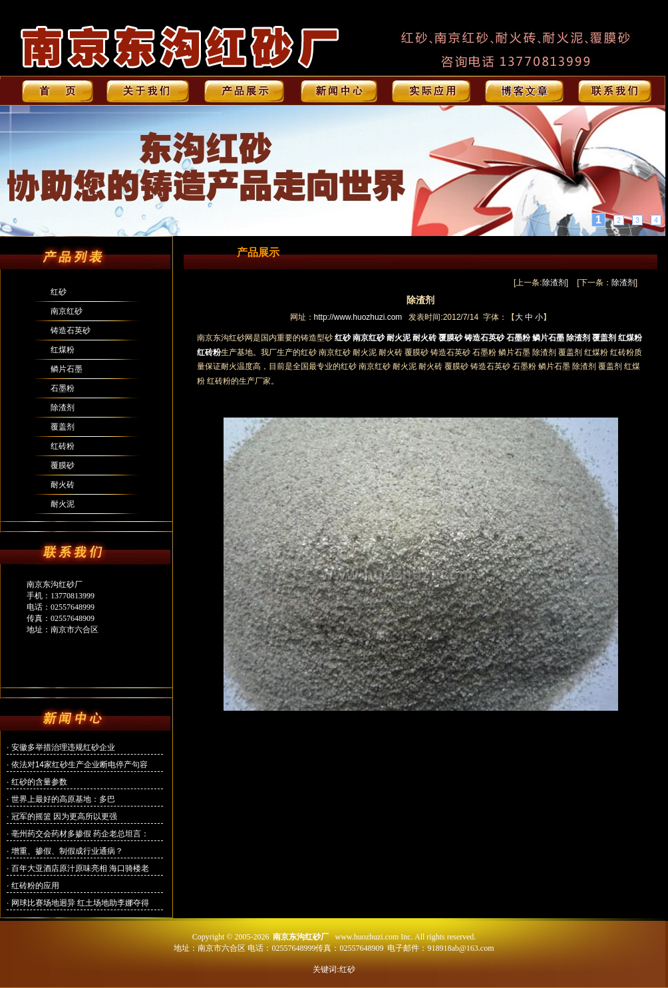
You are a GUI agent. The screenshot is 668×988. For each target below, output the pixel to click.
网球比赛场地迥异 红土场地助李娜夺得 (80, 903)
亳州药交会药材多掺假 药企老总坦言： (80, 833)
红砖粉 (63, 446)
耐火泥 (63, 504)
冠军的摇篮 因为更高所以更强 (64, 816)
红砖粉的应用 (35, 885)
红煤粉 (63, 349)
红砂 (59, 292)
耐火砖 (63, 484)
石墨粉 (63, 388)
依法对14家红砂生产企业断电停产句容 (79, 764)
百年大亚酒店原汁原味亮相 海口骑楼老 (80, 868)
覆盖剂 (63, 427)
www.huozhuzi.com (367, 936)
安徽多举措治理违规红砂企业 (63, 747)
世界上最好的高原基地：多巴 (63, 799)
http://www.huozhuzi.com (358, 317)
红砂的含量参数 (39, 782)
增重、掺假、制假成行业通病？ (67, 851)
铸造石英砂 (70, 330)
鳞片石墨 (67, 369)
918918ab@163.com (460, 948)
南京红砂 (67, 311)
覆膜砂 (63, 465)
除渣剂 (63, 407)
